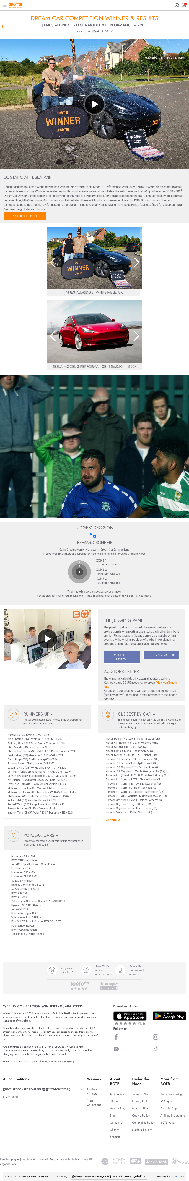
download (127, 595)
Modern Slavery (142, 1129)
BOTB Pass (167, 1122)
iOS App (166, 1101)
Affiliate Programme (172, 1115)
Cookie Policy (141, 1115)
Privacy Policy (141, 1101)
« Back (3, 26)
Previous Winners (92, 1091)
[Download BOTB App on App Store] (130, 1018)
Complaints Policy (143, 1122)
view (115, 595)
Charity (114, 1129)
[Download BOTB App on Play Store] (169, 1015)
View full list (113, 820)
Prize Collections (94, 1102)
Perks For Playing (171, 1094)
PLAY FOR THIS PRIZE (25, 216)
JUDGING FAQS (162, 655)
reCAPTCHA (177, 1176)
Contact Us (116, 1122)
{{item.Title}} (10, 1097)
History (114, 1101)
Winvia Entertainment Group (58, 1061)
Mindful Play (140, 1108)
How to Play (117, 1108)
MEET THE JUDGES (121, 657)
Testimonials (117, 1094)
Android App (168, 1108)
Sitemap (115, 1137)
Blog (113, 1115)
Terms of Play (140, 1094)
